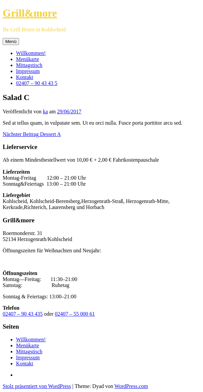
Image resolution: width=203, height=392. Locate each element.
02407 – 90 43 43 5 (36, 83)
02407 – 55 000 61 (75, 314)
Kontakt (24, 77)
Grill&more (30, 13)
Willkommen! (31, 53)
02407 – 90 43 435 (23, 314)
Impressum (28, 71)
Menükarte (27, 59)
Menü (10, 41)
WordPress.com (131, 386)
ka (45, 111)
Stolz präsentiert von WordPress (37, 386)
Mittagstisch (29, 65)
